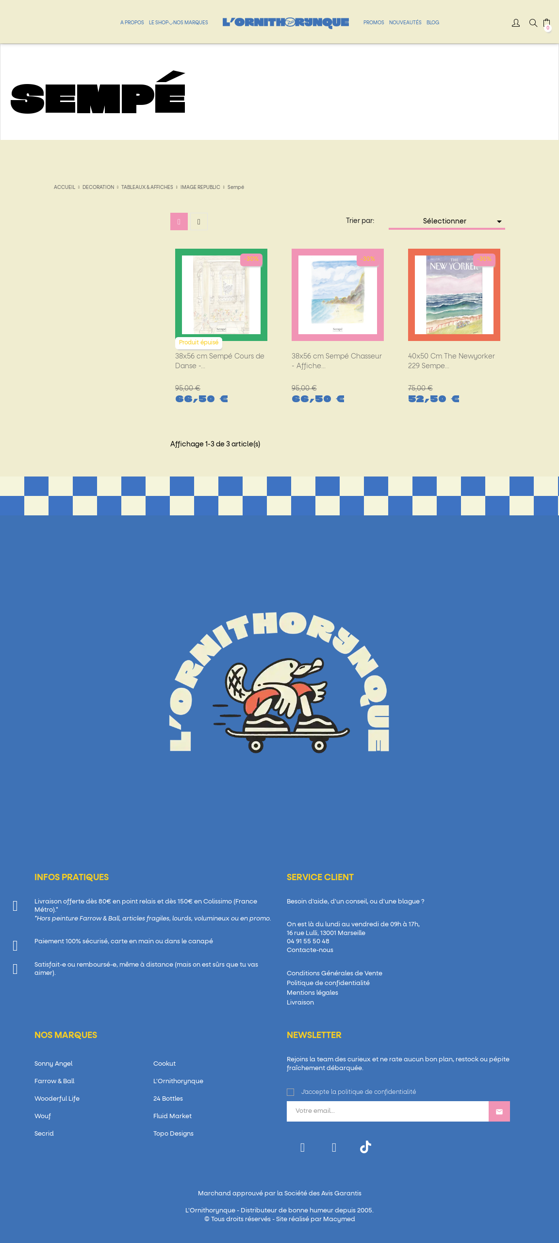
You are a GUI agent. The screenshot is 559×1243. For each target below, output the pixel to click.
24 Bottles (168, 1099)
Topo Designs (173, 1134)
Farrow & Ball (54, 1081)
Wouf (42, 1116)
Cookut (164, 1064)
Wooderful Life (57, 1099)
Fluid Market (172, 1116)
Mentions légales (312, 993)
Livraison (300, 1003)
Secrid (44, 1134)
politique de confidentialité (377, 1092)
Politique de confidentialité (328, 983)
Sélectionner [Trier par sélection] (464, 221)
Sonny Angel (53, 1064)
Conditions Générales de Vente (334, 974)
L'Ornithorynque (178, 1081)
